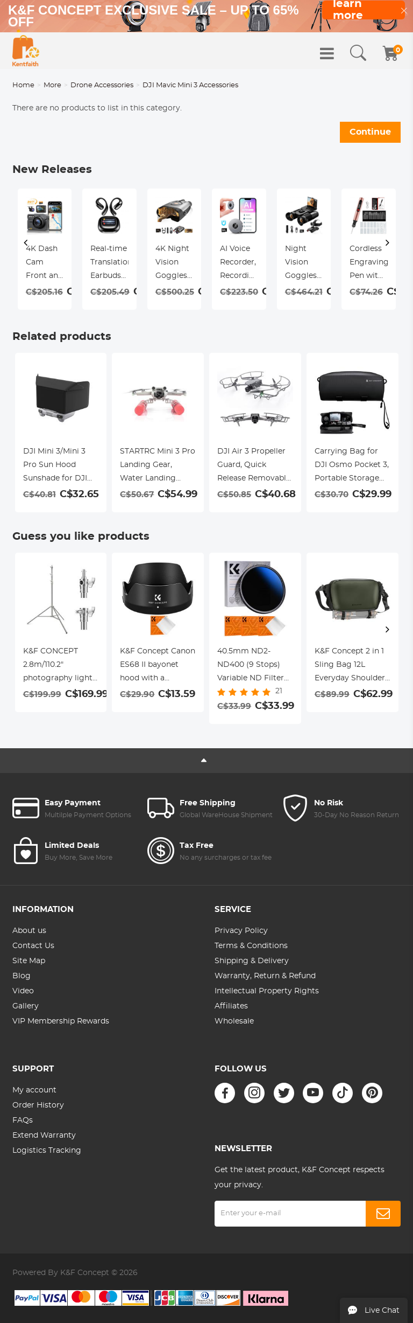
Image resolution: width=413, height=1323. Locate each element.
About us (29, 931)
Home (23, 85)
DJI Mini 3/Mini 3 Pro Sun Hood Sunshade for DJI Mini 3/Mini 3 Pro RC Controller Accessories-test (55, 466)
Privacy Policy (241, 931)
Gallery (25, 1006)
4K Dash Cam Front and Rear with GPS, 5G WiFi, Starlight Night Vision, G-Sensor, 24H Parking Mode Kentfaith (44, 264)
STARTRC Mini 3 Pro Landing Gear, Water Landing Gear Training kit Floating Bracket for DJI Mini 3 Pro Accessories (157, 466)
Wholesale (234, 1021)
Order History (38, 1105)
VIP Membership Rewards (60, 1021)
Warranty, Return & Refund (265, 976)
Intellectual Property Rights (267, 991)
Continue (370, 132)
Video (23, 991)
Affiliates (231, 1006)
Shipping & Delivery (252, 961)
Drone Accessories (101, 85)
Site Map (28, 961)
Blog (21, 976)
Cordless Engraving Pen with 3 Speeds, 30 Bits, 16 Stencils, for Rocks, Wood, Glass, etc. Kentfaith (369, 264)
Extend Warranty (44, 1135)
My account (34, 1090)
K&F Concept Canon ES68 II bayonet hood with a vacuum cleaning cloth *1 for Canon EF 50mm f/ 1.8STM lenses (157, 666)
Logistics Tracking (46, 1150)
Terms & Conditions (251, 946)
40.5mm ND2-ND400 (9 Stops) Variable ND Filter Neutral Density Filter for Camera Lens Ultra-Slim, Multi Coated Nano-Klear (253, 666)
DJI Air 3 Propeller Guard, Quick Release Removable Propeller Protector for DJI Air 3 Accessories (253, 466)
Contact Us (33, 946)
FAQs (22, 1120)
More (52, 85)
